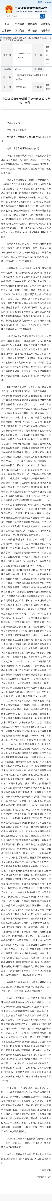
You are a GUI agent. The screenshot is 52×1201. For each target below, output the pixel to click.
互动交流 (19, 30)
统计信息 (32, 30)
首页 (6, 24)
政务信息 (45, 24)
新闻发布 (32, 24)
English (48, 2)
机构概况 (19, 24)
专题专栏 (45, 30)
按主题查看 (8, 40)
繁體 (40, 2)
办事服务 (6, 30)
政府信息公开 (34, 38)
